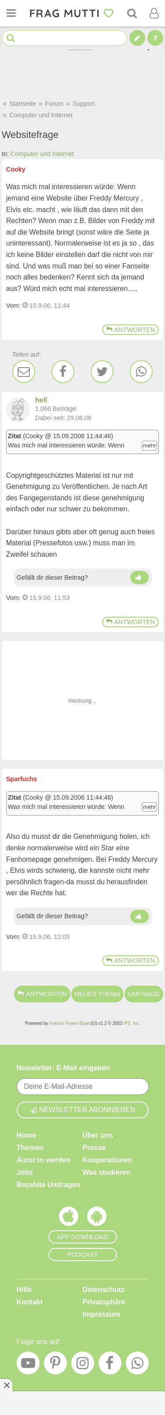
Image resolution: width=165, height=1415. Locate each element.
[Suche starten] (10, 38)
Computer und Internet (42, 153)
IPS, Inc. (131, 1023)
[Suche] (132, 13)
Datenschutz (104, 1289)
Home (26, 1135)
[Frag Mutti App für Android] (96, 1218)
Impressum (101, 1314)
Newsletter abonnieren (83, 1109)
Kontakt (30, 1302)
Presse (94, 1147)
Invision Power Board (70, 1023)
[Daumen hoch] (139, 577)
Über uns (98, 1135)
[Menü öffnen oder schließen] (11, 13)
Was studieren (107, 1172)
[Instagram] (82, 1365)
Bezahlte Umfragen (49, 1184)
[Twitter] (102, 371)
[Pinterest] (55, 1365)
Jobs (25, 1172)
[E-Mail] (23, 371)
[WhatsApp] (141, 371)
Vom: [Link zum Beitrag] (13, 305)
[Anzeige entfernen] (6, 1385)
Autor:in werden (44, 1160)
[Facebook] (62, 371)
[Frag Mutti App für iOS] (68, 1218)
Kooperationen (107, 1160)
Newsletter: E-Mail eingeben (63, 1068)
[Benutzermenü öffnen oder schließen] (154, 13)
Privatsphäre (104, 1302)
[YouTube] (28, 1365)
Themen (30, 1147)
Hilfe (24, 1289)
